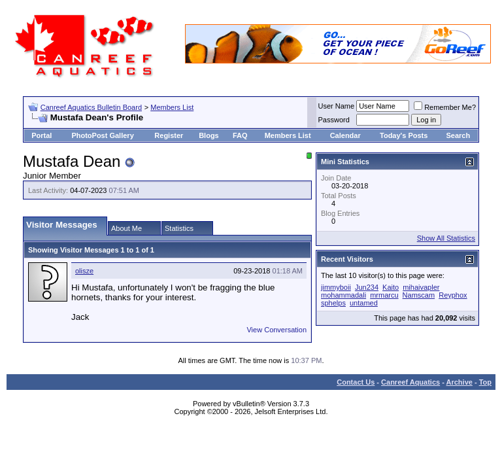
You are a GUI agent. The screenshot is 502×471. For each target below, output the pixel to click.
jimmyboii (336, 287)
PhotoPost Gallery (102, 135)
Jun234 (366, 287)
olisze (84, 271)
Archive (459, 382)
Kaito (390, 287)
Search (458, 135)
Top (485, 382)
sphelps (333, 303)
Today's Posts (403, 135)
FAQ (240, 135)
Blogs (209, 135)
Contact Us (356, 382)
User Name (336, 106)
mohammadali (343, 295)
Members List (171, 107)
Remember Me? (445, 107)
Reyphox (453, 295)
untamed (364, 303)
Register (168, 135)
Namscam (419, 295)
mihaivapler (421, 287)
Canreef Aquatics (410, 382)
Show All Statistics (446, 238)
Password (334, 120)
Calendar (345, 135)
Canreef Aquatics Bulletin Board (91, 107)
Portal (41, 135)
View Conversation (276, 330)
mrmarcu (384, 295)
